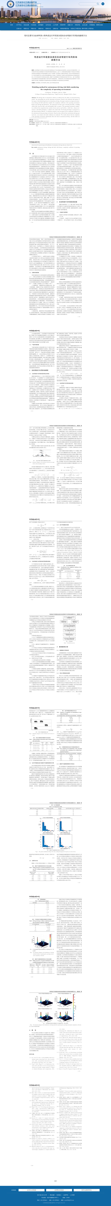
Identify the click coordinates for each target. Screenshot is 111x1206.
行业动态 (33, 25)
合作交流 (48, 25)
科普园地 (92, 25)
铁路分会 (26, 28)
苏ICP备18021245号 (42, 1195)
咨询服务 (41, 25)
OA (103, 3)
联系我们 (59, 1195)
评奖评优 (77, 25)
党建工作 (70, 25)
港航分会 (41, 28)
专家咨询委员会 (64, 28)
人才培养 (55, 25)
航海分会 (48, 28)
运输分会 (55, 28)
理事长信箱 (99, 25)
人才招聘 (72, 1195)
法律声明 (65, 1195)
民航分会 (33, 28)
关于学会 (19, 25)
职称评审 (62, 25)
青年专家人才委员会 (88, 28)
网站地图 (52, 1195)
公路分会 (19, 28)
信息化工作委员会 (76, 28)
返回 (55, 1181)
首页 (11, 25)
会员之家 (84, 25)
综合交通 (26, 25)
